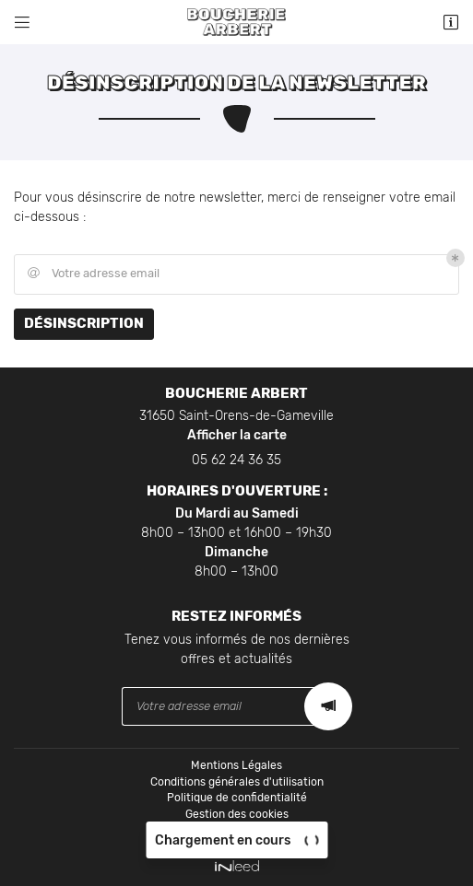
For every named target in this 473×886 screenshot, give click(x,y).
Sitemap (236, 830)
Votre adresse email (92, 274)
